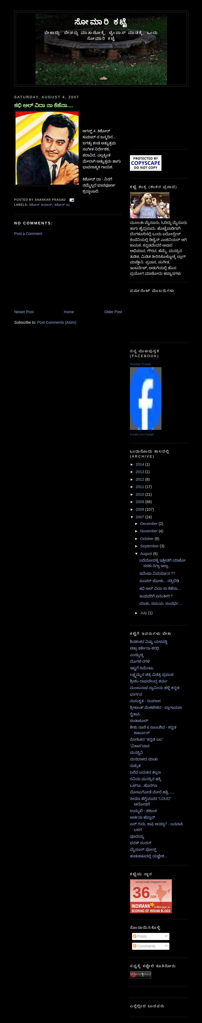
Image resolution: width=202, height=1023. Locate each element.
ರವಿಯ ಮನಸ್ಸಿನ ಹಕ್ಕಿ (145, 779)
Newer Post (24, 312)
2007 (140, 517)
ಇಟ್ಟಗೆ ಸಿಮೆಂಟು (141, 668)
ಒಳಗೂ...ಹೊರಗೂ (143, 785)
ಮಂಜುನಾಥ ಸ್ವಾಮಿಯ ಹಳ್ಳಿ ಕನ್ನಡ (154, 688)
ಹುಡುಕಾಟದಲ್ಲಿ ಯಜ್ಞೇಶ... (148, 856)
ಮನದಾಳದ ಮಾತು (144, 759)
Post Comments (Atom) (56, 322)
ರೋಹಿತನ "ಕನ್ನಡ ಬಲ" (146, 739)
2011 (140, 487)
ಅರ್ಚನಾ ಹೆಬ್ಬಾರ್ (142, 817)
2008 (140, 509)
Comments (144, 946)
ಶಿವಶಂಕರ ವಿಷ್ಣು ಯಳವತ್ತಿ (148, 642)
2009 (140, 502)
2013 (140, 472)
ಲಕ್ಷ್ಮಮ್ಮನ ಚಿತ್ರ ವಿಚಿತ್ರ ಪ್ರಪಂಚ (151, 674)
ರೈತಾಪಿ (135, 714)
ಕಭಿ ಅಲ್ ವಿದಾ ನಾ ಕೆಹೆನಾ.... (43, 105)
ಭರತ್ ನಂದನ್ (141, 843)
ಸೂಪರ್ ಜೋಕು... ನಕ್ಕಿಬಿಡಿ (159, 581)
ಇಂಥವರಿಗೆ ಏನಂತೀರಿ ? (156, 596)
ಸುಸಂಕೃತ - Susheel (145, 701)
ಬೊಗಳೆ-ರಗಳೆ (140, 661)
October (147, 539)
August (146, 554)
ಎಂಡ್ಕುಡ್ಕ (137, 655)
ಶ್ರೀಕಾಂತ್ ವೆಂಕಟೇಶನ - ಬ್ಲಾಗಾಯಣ (156, 707)
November (149, 531)
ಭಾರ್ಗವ (136, 694)
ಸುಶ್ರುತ (135, 766)
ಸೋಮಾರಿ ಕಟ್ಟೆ (101, 22)
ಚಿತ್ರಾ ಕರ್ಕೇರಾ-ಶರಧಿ (144, 648)
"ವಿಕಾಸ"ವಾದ (139, 746)
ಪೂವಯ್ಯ (137, 836)
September (150, 546)
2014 (140, 464)
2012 (140, 479)
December (149, 524)
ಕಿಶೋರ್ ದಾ (62, 204)
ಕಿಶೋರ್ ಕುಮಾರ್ (40, 204)
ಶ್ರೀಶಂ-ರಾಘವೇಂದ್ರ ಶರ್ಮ (149, 681)
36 (141, 892)
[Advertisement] (53, 272)
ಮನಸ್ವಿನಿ (136, 752)
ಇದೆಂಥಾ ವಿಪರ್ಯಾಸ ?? (157, 573)
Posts (140, 936)
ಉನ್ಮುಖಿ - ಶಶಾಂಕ (143, 811)
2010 (140, 494)
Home (69, 312)
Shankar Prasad (140, 364)
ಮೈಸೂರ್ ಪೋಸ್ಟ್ (143, 849)
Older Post (113, 312)
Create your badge (142, 434)
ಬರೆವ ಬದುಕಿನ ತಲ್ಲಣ (145, 772)
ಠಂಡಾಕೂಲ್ (139, 721)
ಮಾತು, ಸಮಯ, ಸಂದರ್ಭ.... (161, 603)
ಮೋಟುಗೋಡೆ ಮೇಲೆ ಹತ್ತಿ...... (152, 792)
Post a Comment (28, 234)
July (144, 613)
